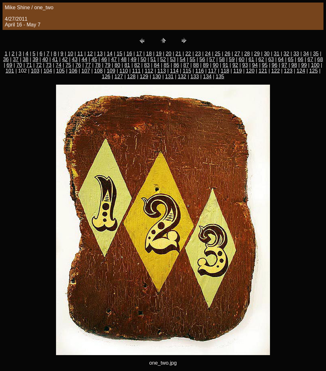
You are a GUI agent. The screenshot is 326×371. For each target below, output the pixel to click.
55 (192, 59)
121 (263, 71)
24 (208, 53)
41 (55, 59)
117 (212, 71)
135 (220, 76)
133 (194, 76)
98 (294, 65)
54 (183, 59)
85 (166, 65)
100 (315, 65)
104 (48, 71)
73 (49, 65)
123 (288, 71)
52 (163, 59)
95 (265, 65)
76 (78, 65)
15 (119, 53)
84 (156, 65)
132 (182, 76)
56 (202, 59)
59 (232, 59)
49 (134, 59)
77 (88, 65)
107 (86, 71)
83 (147, 65)
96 (274, 65)
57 (212, 59)
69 (9, 65)
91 (225, 65)
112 (149, 71)
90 (215, 65)
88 (196, 65)
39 (35, 59)
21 (178, 53)
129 (144, 76)
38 (25, 59)
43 (75, 59)
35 (316, 53)
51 (153, 59)
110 (123, 71)
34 (306, 53)
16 (129, 53)
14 (109, 53)
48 (124, 59)
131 (169, 76)
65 (291, 59)
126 (106, 76)
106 (73, 71)
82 (137, 65)
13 (100, 53)
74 (58, 65)
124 (301, 71)
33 (296, 53)
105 (60, 71)
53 (173, 59)
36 (6, 59)
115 (187, 71)
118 (225, 71)
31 (277, 53)
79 (107, 65)
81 (127, 65)
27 (237, 53)
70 (19, 65)
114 (174, 71)
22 (188, 53)
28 (247, 53)
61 (251, 59)
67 (310, 59)
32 (286, 53)
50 (143, 59)
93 (245, 65)
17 (139, 53)
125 (313, 71)
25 (218, 53)
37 (15, 59)
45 (94, 59)
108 (98, 71)
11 (80, 53)
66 (300, 59)
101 (9, 71)
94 (255, 65)
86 (176, 65)
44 (84, 59)
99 (304, 65)
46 (104, 59)
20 (168, 53)
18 (149, 53)
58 (222, 59)
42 (65, 59)
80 (117, 65)
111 (136, 71)
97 (284, 65)
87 (186, 65)
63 (271, 59)
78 (98, 65)
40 (45, 59)
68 (320, 59)
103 (35, 71)
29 (257, 53)
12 (90, 53)
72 (39, 65)
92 (235, 65)
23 (198, 53)
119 (237, 71)
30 (267, 53)
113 (161, 71)
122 (275, 71)
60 (241, 59)
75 (68, 65)
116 (199, 71)
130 (156, 76)
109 (111, 71)
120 (250, 71)
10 (70, 53)
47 (114, 59)
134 (207, 76)
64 (281, 59)
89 (206, 65)
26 (227, 53)
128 (131, 76)
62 (261, 59)
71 (29, 65)
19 (159, 53)
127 (119, 76)
